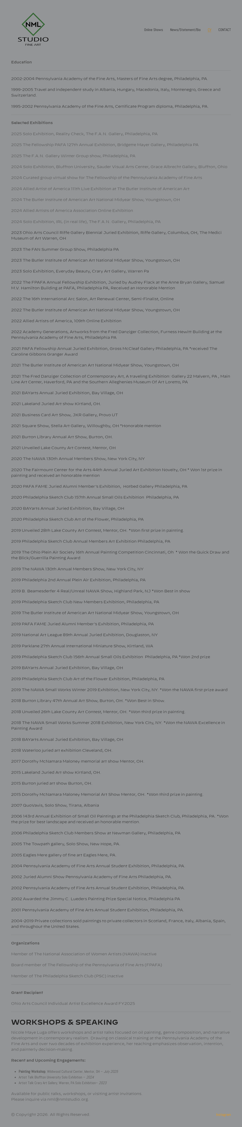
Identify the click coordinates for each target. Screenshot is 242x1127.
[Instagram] (223, 1114)
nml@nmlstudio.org (67, 1099)
